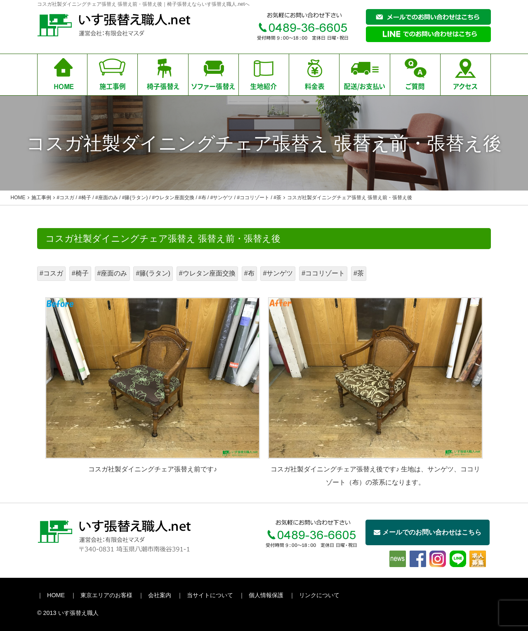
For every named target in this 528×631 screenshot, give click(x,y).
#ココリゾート (323, 273)
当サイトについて (210, 595)
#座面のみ (112, 273)
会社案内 (159, 595)
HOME (56, 595)
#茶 (359, 273)
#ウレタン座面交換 (207, 273)
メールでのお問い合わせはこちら (427, 532)
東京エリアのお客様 (106, 595)
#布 (249, 273)
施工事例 (41, 197)
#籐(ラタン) (153, 273)
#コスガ (51, 273)
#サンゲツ (278, 273)
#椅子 (80, 273)
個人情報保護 (266, 595)
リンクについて (319, 595)
